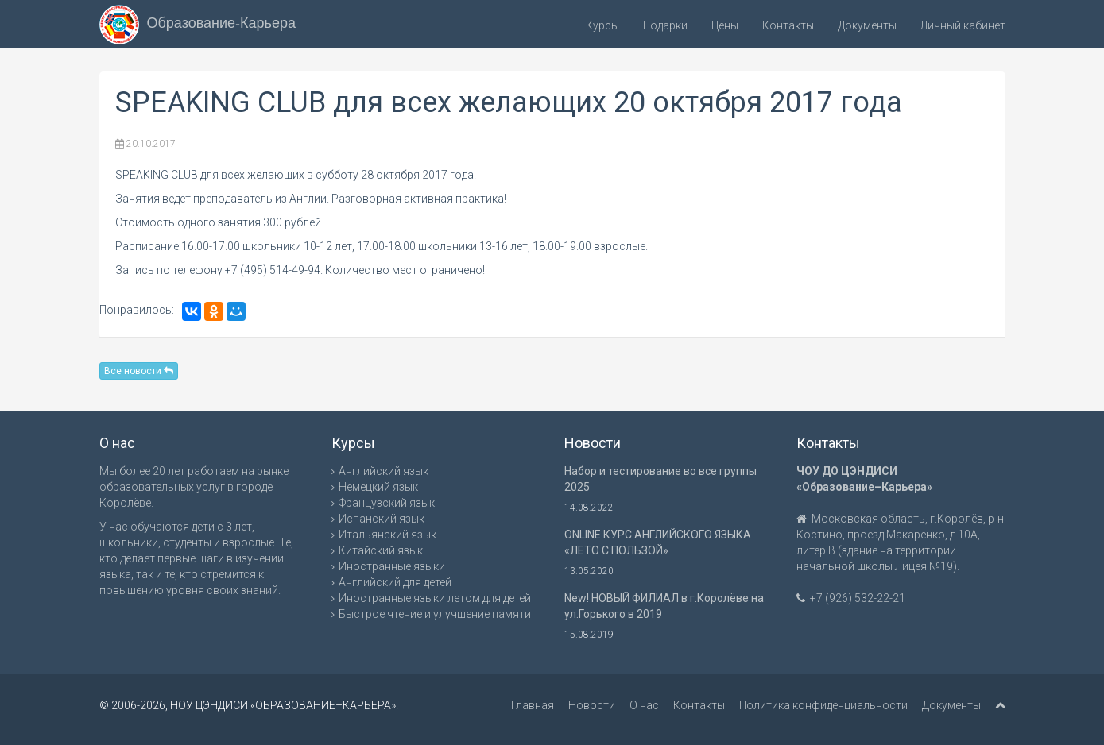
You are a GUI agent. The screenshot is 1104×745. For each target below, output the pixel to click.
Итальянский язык (387, 534)
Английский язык (383, 471)
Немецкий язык (378, 487)
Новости (591, 705)
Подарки (665, 25)
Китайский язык (381, 550)
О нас (644, 705)
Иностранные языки (392, 566)
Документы (867, 25)
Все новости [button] (138, 370)
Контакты (788, 25)
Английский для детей (395, 582)
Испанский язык (381, 518)
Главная (532, 705)
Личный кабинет (962, 25)
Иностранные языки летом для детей (435, 598)
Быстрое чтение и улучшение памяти (435, 614)
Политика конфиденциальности (823, 705)
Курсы (602, 25)
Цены (724, 25)
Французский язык (387, 502)
